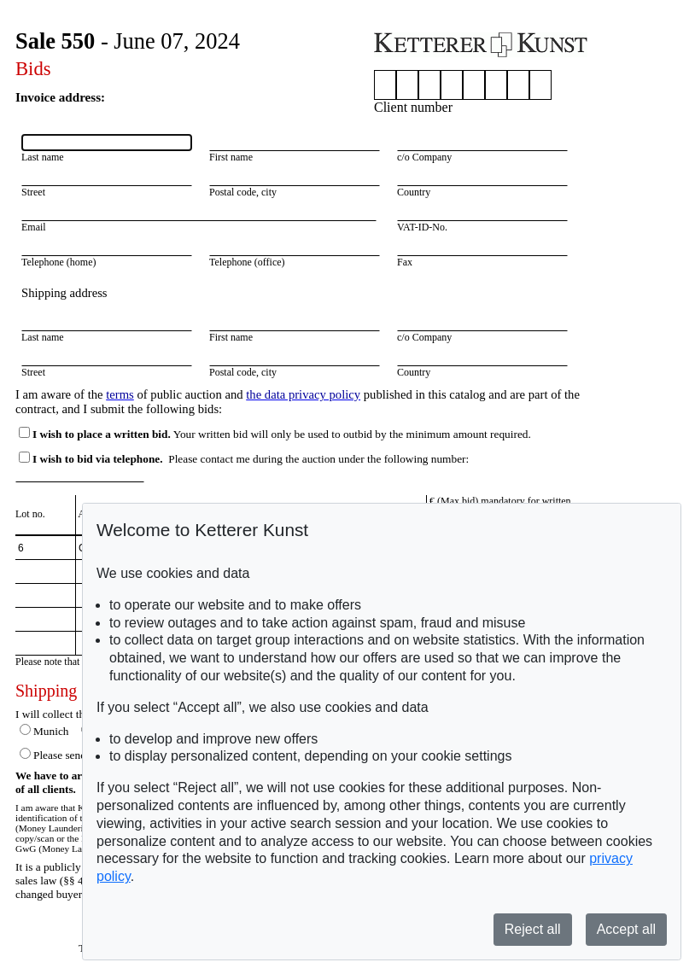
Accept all (626, 929)
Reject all (533, 929)
